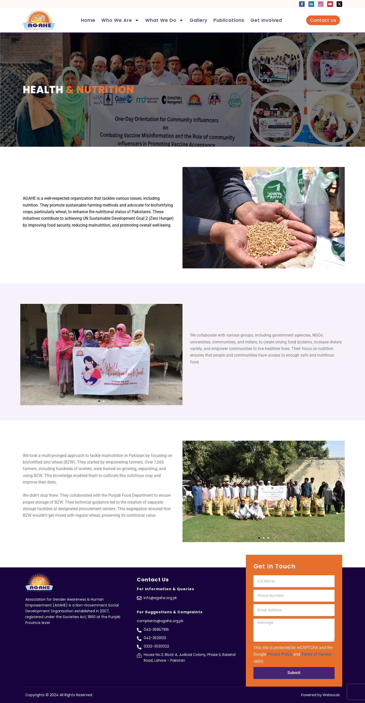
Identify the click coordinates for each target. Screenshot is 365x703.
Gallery (198, 20)
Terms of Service (316, 654)
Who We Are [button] (120, 20)
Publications (228, 20)
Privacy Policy (279, 654)
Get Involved (266, 20)
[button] (261, 264)
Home (88, 20)
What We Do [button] (164, 20)
